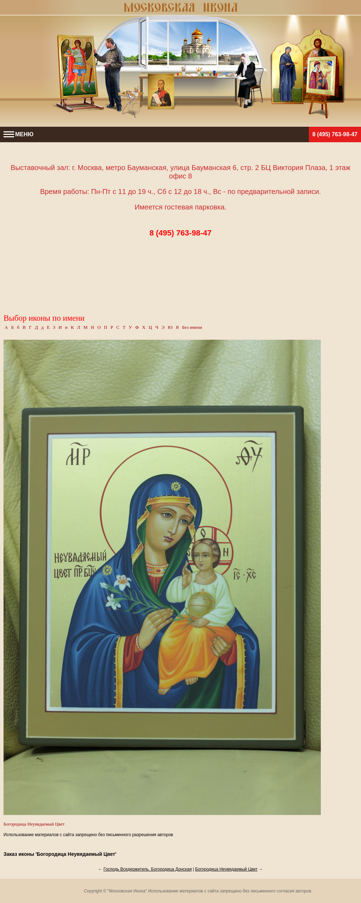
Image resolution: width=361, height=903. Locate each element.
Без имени (192, 327)
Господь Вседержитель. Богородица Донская (147, 869)
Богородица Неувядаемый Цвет (226, 869)
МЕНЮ (18, 134)
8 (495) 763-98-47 (334, 134)
